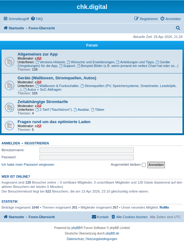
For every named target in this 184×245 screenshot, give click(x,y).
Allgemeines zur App (38, 54)
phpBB (76, 228)
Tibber (97, 109)
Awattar (81, 109)
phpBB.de (112, 233)
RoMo (164, 207)
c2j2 (38, 58)
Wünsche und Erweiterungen (90, 62)
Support (67, 66)
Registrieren (37, 143)
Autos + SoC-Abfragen (42, 89)
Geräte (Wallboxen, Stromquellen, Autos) (57, 78)
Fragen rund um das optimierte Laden (54, 121)
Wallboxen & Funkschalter (57, 86)
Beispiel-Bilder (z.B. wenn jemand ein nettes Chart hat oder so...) (127, 66)
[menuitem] (37, 19)
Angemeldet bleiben (128, 165)
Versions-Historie (50, 62)
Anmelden (11, 143)
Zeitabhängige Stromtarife (43, 101)
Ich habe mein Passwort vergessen (28, 164)
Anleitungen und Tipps (135, 62)
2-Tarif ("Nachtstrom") (53, 109)
